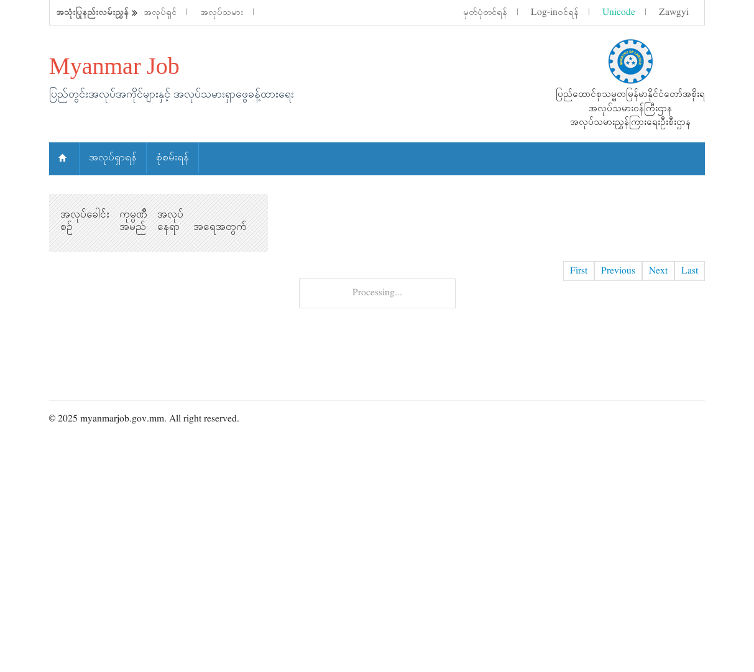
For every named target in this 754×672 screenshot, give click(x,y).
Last (689, 271)
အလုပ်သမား (221, 12)
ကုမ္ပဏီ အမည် (133, 220)
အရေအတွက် (220, 226)
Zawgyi (674, 12)
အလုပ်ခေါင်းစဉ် (84, 220)
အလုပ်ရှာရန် (113, 157)
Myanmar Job (114, 66)
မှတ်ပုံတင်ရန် (485, 12)
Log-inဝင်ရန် (555, 12)
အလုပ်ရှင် (160, 12)
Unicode (618, 12)
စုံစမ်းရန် (172, 157)
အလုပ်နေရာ (170, 220)
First (578, 271)
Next (658, 271)
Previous (618, 271)
